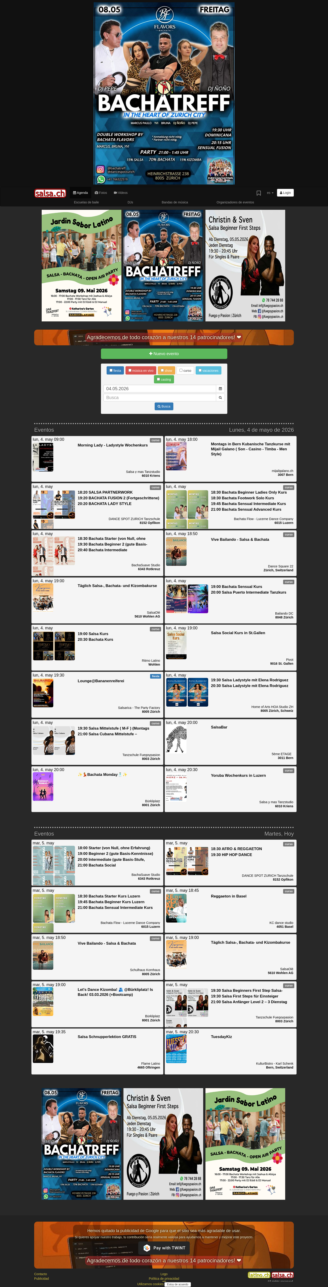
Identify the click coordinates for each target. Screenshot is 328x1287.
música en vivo (140, 370)
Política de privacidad (164, 1278)
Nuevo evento (164, 353)
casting (164, 379)
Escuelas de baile (86, 202)
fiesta (115, 370)
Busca (164, 406)
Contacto (40, 1274)
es (270, 193)
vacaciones (208, 370)
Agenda (80, 193)
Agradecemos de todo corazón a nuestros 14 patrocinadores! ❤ (164, 337)
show (166, 370)
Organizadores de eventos (235, 202)
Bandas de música (175, 202)
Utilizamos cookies (150, 1284)
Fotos (101, 193)
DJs (130, 202)
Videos (121, 193)
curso (185, 370)
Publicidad (41, 1278)
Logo (163, 1274)
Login (285, 193)
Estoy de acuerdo (177, 1284)
